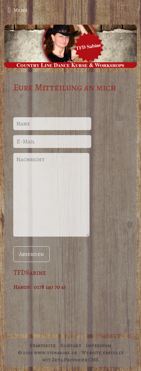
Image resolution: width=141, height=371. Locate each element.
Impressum (98, 345)
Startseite (43, 345)
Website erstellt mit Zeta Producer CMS (82, 356)
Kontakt (70, 345)
